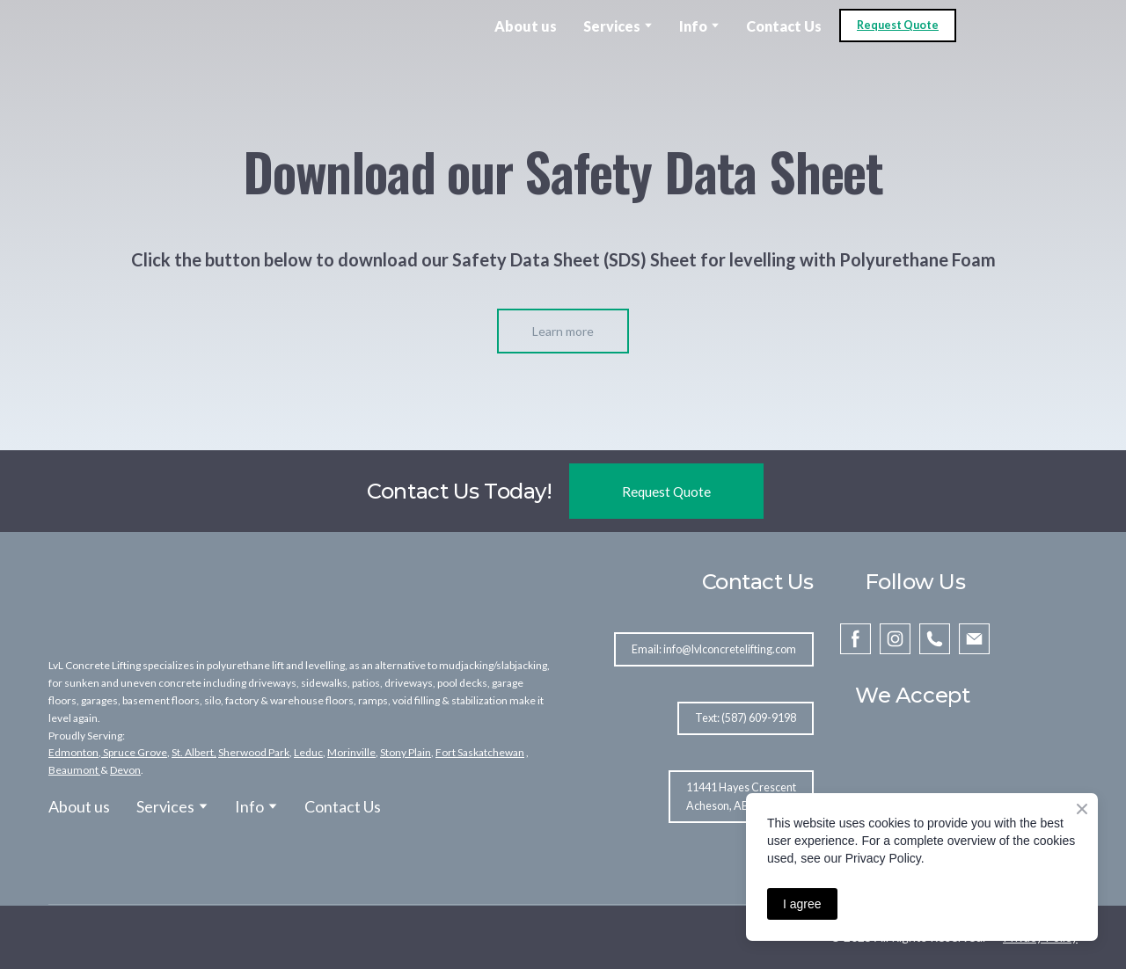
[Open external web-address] (105, 25)
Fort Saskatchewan (479, 752)
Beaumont (73, 769)
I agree (802, 904)
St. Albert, (194, 752)
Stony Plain (405, 752)
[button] (897, 26)
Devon (125, 769)
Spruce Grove (134, 752)
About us (525, 26)
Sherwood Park (253, 752)
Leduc (308, 752)
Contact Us (784, 26)
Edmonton (73, 752)
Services (611, 26)
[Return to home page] (133, 598)
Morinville (351, 752)
